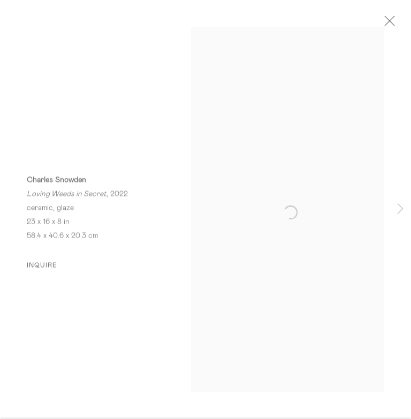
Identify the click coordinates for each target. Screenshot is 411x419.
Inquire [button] (42, 267)
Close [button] (389, 24)
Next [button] (400, 209)
